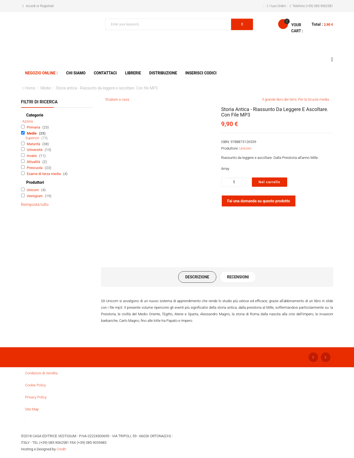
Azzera (27, 121)
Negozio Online (40, 73)
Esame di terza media (44, 174)
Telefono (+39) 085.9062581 (312, 6)
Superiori (32, 138)
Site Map (32, 409)
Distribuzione (163, 73)
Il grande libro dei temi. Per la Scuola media (295, 99)
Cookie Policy (35, 385)
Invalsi (32, 156)
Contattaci (105, 73)
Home (30, 88)
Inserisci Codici (201, 73)
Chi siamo (76, 73)
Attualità (34, 162)
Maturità (34, 144)
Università (35, 150)
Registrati (47, 6)
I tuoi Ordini (277, 6)
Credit (61, 449)
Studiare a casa (117, 99)
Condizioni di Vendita (41, 373)
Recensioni (238, 277)
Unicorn (33, 190)
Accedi (31, 6)
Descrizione (197, 277)
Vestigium (35, 196)
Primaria (34, 127)
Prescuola (35, 168)
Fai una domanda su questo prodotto (258, 201)
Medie (46, 88)
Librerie (133, 73)
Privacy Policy (36, 397)
